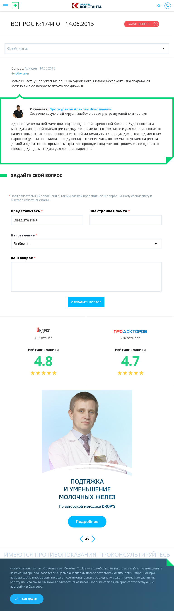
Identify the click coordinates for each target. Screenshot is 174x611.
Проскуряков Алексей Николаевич (80, 108)
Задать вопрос (138, 24)
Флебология (20, 73)
